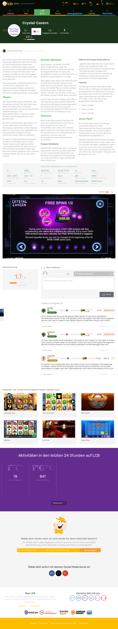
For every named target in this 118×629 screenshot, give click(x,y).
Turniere (91, 13)
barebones (51, 332)
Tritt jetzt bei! (59, 503)
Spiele (42, 14)
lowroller (50, 308)
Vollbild (107, 192)
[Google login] (65, 574)
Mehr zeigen (47, 326)
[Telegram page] (72, 598)
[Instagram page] (97, 598)
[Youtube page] (103, 598)
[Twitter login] (58, 574)
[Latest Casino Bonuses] (9, 5)
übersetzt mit (89, 310)
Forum (58, 14)
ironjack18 (50, 356)
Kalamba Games (9, 86)
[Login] (111, 4)
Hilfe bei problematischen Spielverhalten (64, 623)
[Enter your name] (31, 551)
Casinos (10, 13)
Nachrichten (107, 13)
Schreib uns (36, 606)
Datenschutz (43, 623)
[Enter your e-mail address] (62, 551)
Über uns (23, 606)
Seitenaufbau (85, 623)
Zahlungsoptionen (74, 13)
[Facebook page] (78, 598)
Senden (108, 294)
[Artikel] (70, 4)
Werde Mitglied (90, 551)
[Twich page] (91, 598)
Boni (26, 13)
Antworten (102, 326)
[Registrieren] (103, 4)
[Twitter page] (85, 598)
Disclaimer (31, 623)
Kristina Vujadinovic (15, 51)
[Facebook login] (52, 574)
